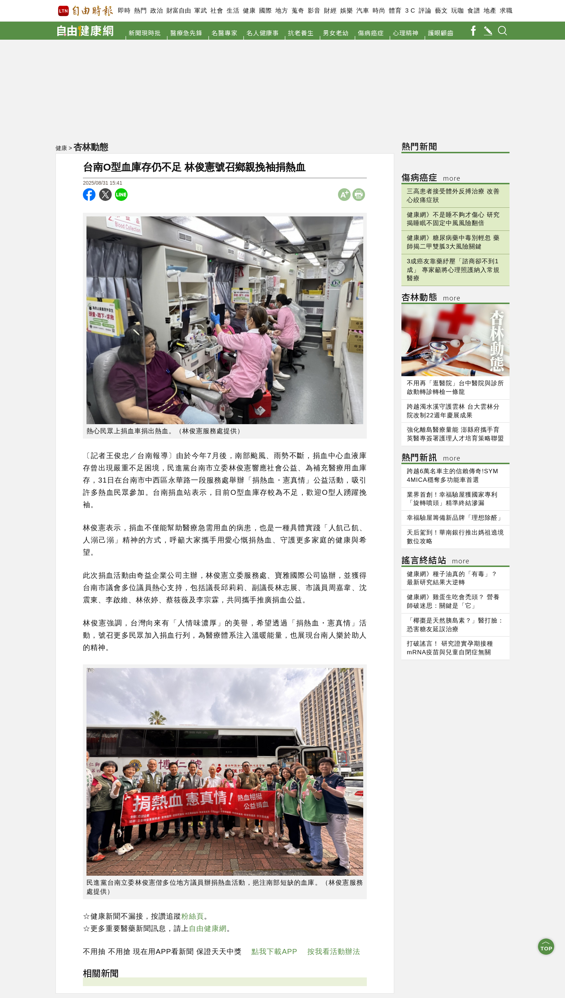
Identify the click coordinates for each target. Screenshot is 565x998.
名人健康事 (262, 32)
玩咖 (457, 10)
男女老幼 (336, 32)
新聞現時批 (145, 32)
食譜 (473, 10)
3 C (410, 10)
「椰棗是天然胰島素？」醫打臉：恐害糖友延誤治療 (455, 625)
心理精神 (406, 32)
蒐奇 (298, 10)
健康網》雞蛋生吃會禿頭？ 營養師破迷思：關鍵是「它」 (453, 601)
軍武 (200, 10)
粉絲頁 (192, 916)
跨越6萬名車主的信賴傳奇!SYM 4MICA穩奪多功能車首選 (452, 475)
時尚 (379, 10)
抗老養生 (301, 32)
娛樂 (346, 10)
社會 (216, 10)
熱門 (140, 10)
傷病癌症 (371, 32)
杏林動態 (92, 147)
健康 (249, 10)
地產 (490, 10)
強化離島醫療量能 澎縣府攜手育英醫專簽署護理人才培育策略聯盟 (455, 434)
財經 (330, 10)
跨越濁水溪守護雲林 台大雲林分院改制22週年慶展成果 (453, 411)
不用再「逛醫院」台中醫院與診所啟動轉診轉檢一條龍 (455, 387)
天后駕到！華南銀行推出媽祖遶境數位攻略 (455, 537)
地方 (281, 10)
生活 (233, 10)
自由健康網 (208, 928)
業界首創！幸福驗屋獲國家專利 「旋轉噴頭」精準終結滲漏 (452, 499)
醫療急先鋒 (186, 32)
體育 (395, 10)
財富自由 (178, 10)
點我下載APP (274, 951)
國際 (265, 10)
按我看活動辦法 (333, 951)
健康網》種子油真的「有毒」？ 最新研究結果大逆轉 (452, 578)
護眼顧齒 (441, 32)
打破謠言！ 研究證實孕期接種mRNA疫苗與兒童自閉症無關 (450, 648)
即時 (124, 10)
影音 (314, 10)
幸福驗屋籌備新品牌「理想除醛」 (455, 517)
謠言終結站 (435, 561)
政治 (156, 10)
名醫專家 (224, 32)
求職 (506, 10)
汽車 (362, 10)
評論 (425, 10)
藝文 (441, 10)
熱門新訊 (431, 458)
